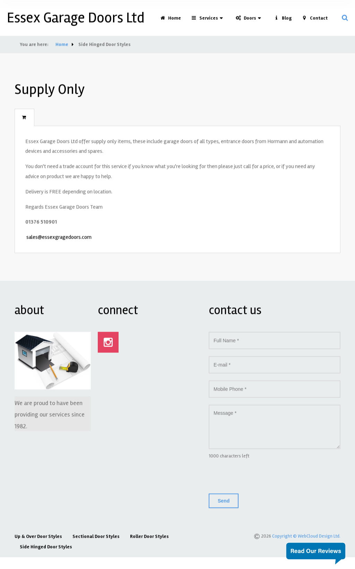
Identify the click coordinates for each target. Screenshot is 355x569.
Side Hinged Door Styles (46, 549)
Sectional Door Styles (96, 538)
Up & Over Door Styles (38, 538)
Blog (283, 20)
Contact (315, 20)
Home (170, 20)
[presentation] (261, 478)
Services (204, 20)
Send (224, 503)
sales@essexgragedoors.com (59, 239)
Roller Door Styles (149, 538)
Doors (246, 20)
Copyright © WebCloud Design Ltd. (306, 538)
